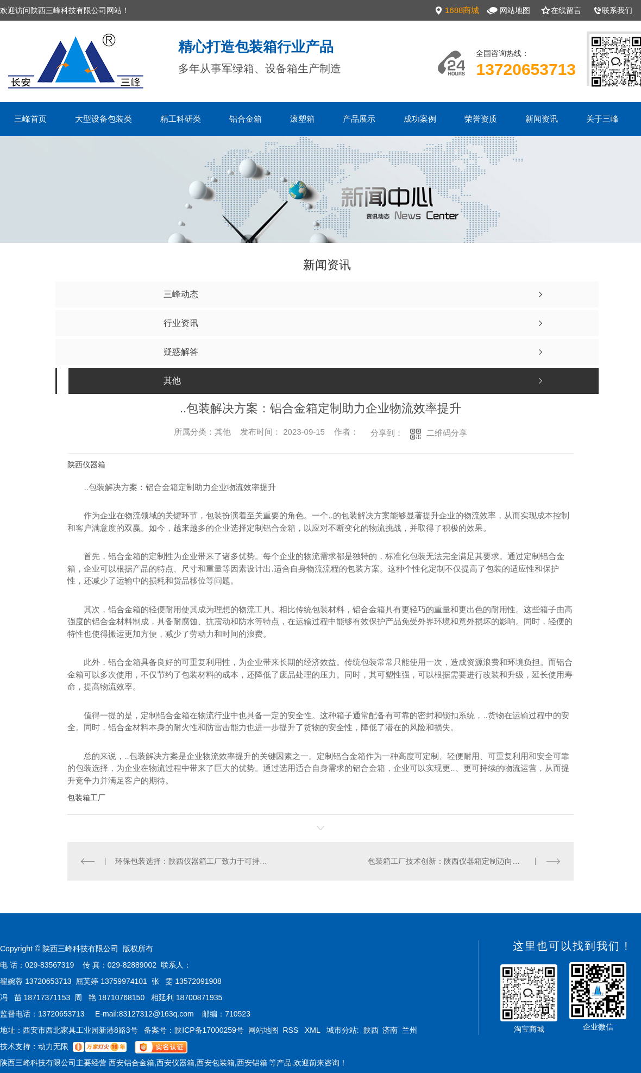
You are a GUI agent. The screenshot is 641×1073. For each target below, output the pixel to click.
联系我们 (617, 10)
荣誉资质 (480, 118)
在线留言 (566, 10)
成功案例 (420, 118)
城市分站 (341, 1030)
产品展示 (359, 118)
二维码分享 (446, 432)
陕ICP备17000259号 (209, 1030)
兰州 (409, 1030)
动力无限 (53, 1046)
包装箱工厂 (86, 797)
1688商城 (462, 10)
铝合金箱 (245, 118)
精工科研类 (180, 118)
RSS (291, 1030)
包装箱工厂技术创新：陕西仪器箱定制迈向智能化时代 (459, 861)
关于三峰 (602, 118)
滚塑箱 (302, 118)
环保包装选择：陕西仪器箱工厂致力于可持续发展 (194, 861)
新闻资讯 (541, 118)
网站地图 (515, 10)
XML (313, 1030)
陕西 (371, 1030)
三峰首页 (30, 118)
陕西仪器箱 (86, 464)
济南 (390, 1030)
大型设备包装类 (103, 118)
